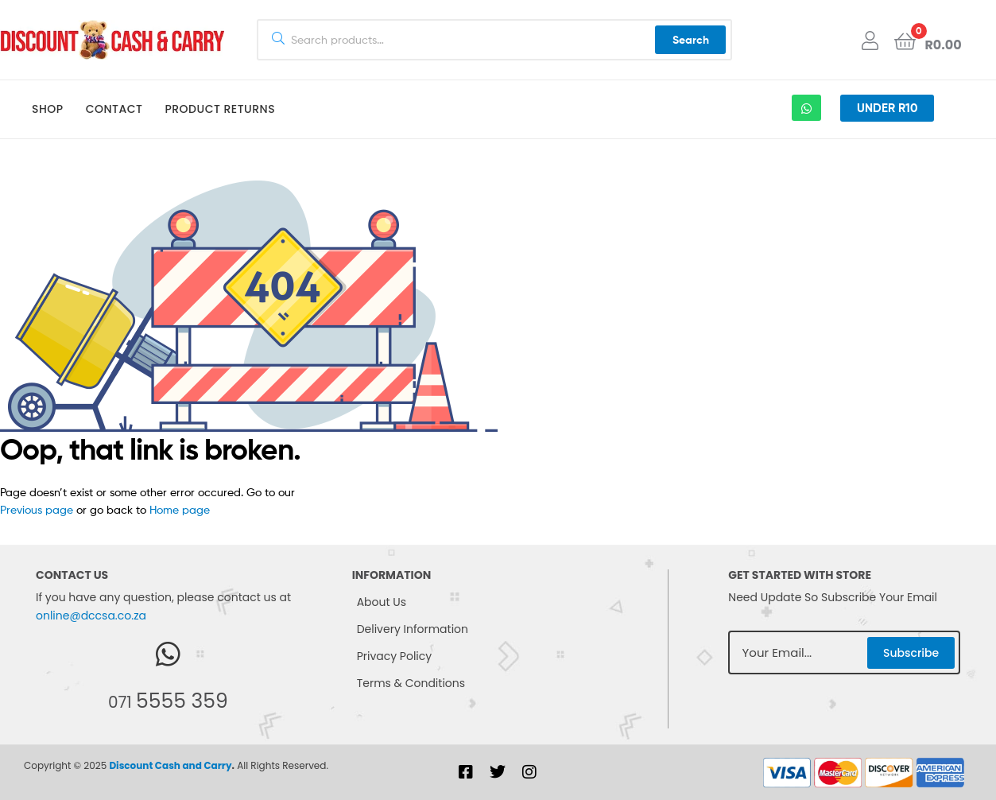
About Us (381, 602)
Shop (48, 109)
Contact (114, 109)
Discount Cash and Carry (170, 765)
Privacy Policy (394, 656)
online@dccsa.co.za (91, 615)
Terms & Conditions (411, 683)
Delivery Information (412, 629)
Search (690, 40)
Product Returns (220, 109)
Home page (179, 509)
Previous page (36, 509)
